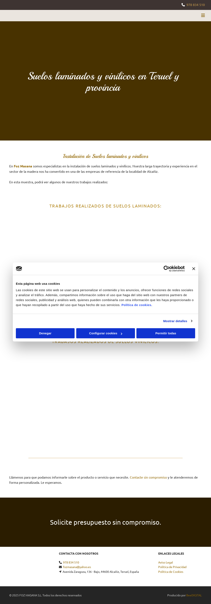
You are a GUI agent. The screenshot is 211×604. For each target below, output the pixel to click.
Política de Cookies (170, 571)
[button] (140, 15)
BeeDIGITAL (194, 595)
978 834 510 (195, 4)
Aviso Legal (165, 562)
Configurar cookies (105, 333)
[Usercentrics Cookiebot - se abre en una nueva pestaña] (167, 269)
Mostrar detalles (175, 321)
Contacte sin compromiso (148, 477)
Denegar (45, 333)
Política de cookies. (136, 305)
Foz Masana (23, 166)
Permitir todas (165, 333)
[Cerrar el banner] (193, 268)
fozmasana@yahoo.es (77, 567)
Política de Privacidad (172, 567)
